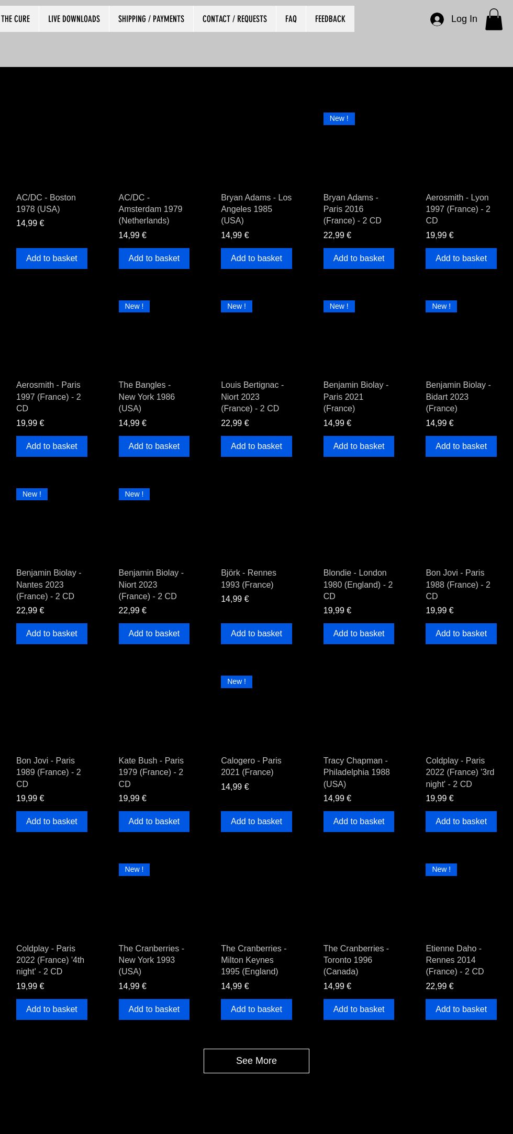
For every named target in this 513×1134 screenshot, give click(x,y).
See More (256, 1061)
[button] (494, 19)
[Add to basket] (51, 258)
